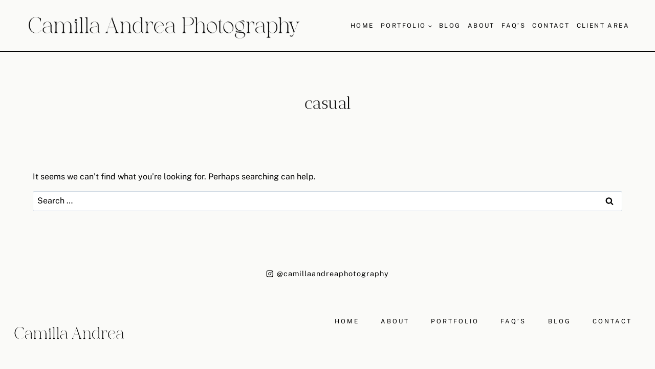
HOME (347, 321)
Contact (551, 25)
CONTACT (612, 321)
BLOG (559, 321)
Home (362, 25)
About (481, 25)
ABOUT (395, 321)
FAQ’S (513, 25)
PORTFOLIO (455, 321)
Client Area (603, 25)
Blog (450, 25)
